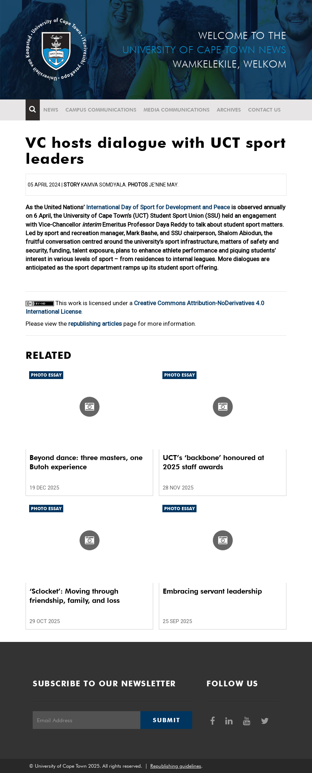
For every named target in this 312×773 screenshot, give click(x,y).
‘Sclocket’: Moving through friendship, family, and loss (74, 596)
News (50, 110)
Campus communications (100, 110)
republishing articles (95, 323)
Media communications (177, 110)
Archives (229, 110)
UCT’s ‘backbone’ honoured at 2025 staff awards (213, 462)
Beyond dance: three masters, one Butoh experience (85, 462)
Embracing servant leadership (212, 591)
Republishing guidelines (175, 766)
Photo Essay (46, 375)
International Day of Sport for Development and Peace (158, 207)
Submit (166, 720)
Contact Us (264, 110)
